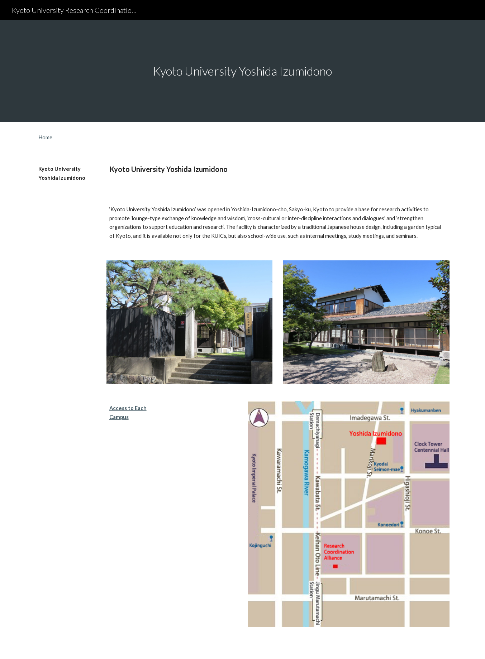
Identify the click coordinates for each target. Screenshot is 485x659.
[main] (242, 71)
